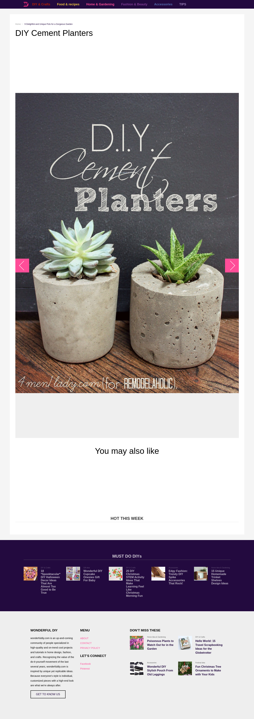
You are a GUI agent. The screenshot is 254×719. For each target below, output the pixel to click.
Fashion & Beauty (134, 4)
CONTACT (86, 643)
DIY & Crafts (41, 4)
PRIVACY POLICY (90, 648)
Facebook (85, 663)
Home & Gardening (100, 4)
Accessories (163, 4)
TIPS (182, 4)
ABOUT (84, 638)
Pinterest (85, 668)
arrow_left (24, 265)
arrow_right (230, 265)
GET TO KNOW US (48, 694)
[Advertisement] (118, 65)
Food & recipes (68, 4)
